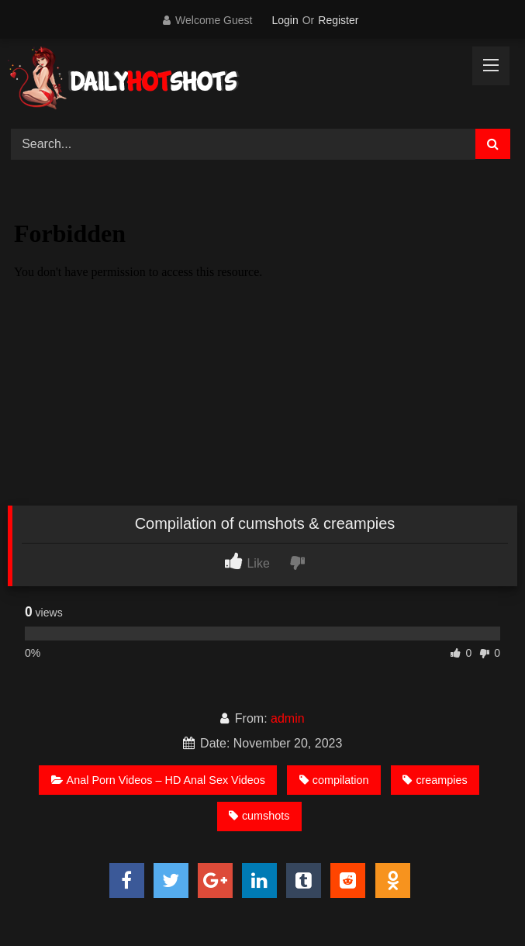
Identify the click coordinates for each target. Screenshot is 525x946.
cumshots (259, 816)
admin (288, 718)
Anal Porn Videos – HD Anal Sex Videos (158, 780)
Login (284, 20)
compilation (334, 780)
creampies (434, 780)
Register (338, 20)
